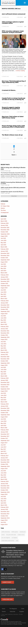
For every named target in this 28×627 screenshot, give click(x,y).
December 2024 (5, 253)
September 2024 (5, 259)
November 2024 (5, 255)
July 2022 (3, 315)
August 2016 (4, 468)
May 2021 (3, 346)
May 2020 (3, 371)
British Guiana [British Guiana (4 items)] (15, 531)
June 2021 (3, 343)
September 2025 (5, 234)
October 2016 (4, 464)
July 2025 (3, 238)
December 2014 (5, 511)
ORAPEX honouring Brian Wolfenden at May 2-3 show (13, 183)
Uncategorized (4, 212)
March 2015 (4, 505)
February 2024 (5, 275)
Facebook (2, 569)
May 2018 (3, 423)
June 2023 (3, 292)
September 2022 (5, 311)
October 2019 (4, 386)
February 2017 (5, 455)
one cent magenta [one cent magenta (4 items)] (5, 537)
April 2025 (3, 244)
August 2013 (4, 524)
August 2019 (4, 391)
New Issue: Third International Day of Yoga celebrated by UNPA (14, 81)
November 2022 (5, 307)
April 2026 (3, 219)
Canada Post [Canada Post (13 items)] (22, 531)
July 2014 (3, 522)
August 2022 (4, 313)
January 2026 (4, 225)
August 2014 (4, 520)
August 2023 (4, 287)
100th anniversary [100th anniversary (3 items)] (5, 531)
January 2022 (4, 328)
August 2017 (4, 442)
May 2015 (3, 500)
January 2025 (4, 251)
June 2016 (3, 472)
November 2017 (5, 436)
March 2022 (4, 324)
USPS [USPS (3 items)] (17, 540)
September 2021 (5, 337)
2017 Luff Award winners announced (13, 14)
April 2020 (3, 374)
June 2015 (3, 498)
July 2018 (3, 419)
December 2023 (5, 279)
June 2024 (3, 266)
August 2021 (4, 339)
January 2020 (4, 380)
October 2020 (4, 361)
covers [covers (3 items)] (3, 534)
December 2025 (5, 227)
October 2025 (4, 232)
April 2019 (3, 399)
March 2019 (4, 401)
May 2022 (3, 320)
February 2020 (5, 378)
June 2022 (3, 318)
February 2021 (5, 352)
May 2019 (3, 397)
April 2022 (3, 322)
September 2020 (5, 363)
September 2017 (5, 440)
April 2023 (3, 296)
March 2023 (4, 298)
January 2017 (4, 457)
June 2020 (3, 369)
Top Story (3, 210)
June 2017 (3, 447)
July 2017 (3, 445)
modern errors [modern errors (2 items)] (21, 534)
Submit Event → (8, 582)
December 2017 (5, 434)
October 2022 (4, 309)
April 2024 (3, 270)
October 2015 (4, 490)
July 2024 (3, 264)
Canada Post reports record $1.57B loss (12, 191)
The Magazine (13, 608)
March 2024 (4, 272)
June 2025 (3, 240)
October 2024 (4, 257)
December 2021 (5, 330)
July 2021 (3, 341)
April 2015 (3, 503)
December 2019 (5, 382)
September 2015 (5, 492)
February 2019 (5, 404)
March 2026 (4, 221)
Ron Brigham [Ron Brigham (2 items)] (14, 537)
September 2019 (5, 389)
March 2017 (4, 453)
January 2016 (4, 483)
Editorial (3, 204)
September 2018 (5, 414)
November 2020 (5, 358)
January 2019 (4, 406)
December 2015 (5, 485)
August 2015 (4, 494)
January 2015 (4, 509)
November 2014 (5, 513)
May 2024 (3, 268)
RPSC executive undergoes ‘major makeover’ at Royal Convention (13, 31)
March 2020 (4, 376)
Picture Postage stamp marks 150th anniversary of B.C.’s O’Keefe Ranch (13, 126)
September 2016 (5, 466)
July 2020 (3, 367)
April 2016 (3, 477)
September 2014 (5, 518)
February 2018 (5, 429)
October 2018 (4, 412)
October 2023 (4, 283)
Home (3, 608)
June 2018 (3, 421)
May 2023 (3, 294)
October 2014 (4, 516)
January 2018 (4, 432)
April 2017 (3, 451)
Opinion (3, 208)
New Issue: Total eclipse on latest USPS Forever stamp (12, 117)
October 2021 (4, 335)
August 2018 (4, 417)
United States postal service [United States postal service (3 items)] (7, 540)
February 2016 (5, 481)
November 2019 (5, 384)
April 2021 (3, 348)
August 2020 (4, 365)
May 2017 (3, 449)
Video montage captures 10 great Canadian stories (13, 22)
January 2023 (4, 303)
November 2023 (5, 281)
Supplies (21, 611)
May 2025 (3, 242)
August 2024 (4, 262)
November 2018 (5, 410)
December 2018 (5, 408)
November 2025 (5, 229)
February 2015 (5, 507)
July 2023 (3, 290)
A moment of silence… (9, 90)
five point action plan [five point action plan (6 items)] (11, 534)
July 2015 (3, 496)
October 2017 (4, 438)
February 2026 (5, 223)
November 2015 (5, 488)
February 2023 (5, 300)
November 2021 (5, 333)
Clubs (22, 608)
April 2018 (3, 425)
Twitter (5, 569)
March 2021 (4, 350)
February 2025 (5, 249)
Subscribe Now (8, 599)
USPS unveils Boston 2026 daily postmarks (13, 187)
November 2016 (5, 462)
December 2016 (5, 460)
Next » (14, 155)
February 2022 (5, 326)
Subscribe (12, 611)
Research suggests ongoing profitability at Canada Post (11, 108)
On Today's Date (5, 206)
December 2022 (5, 305)
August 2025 (4, 236)
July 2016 (3, 470)
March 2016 (4, 479)
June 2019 (3, 395)
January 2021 (4, 354)
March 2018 (4, 427)
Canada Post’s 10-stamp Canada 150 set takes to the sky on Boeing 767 (13, 98)
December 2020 (5, 356)
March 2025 (4, 247)
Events (4, 611)
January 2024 (4, 277)
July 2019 (3, 393)
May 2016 (3, 475)
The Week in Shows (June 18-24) (12, 135)
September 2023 (5, 285)
